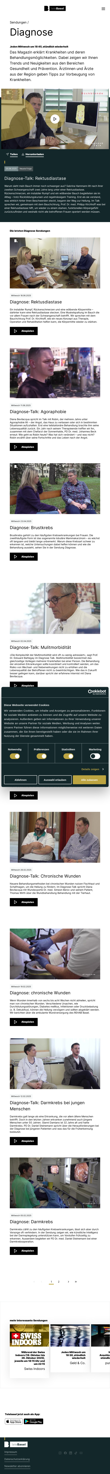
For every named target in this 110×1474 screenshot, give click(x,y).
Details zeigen (90, 769)
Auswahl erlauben (55, 779)
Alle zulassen (89, 779)
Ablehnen (20, 779)
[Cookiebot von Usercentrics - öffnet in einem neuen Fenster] (90, 692)
